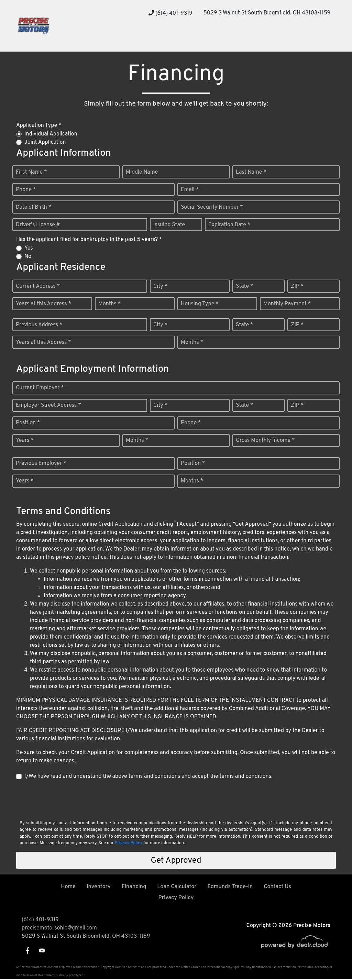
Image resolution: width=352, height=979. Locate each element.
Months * (109, 304)
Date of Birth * (33, 207)
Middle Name (142, 172)
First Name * (31, 172)
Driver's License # (38, 224)
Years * (25, 440)
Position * (28, 423)
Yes (28, 248)
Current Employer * (40, 387)
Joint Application (45, 142)
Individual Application (50, 134)
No (27, 256)
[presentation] (68, 799)
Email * (190, 189)
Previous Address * (39, 325)
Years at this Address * (43, 304)
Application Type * (38, 125)
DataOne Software (127, 967)
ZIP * (297, 286)
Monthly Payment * (287, 304)
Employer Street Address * (48, 405)
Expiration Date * (229, 224)
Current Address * (38, 286)
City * (160, 286)
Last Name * (251, 172)
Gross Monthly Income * (265, 440)
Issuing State (169, 224)
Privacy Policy (128, 843)
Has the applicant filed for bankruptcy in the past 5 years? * (89, 239)
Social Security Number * (212, 207)
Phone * (26, 189)
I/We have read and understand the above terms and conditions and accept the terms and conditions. (148, 776)
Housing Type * (200, 304)
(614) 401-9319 (170, 13)
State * (244, 286)
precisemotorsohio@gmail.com (59, 928)
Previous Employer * (41, 463)
